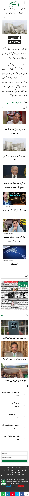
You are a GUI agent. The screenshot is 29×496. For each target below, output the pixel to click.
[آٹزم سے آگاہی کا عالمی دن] (24, 417)
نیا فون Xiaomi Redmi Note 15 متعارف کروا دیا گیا (14, 338)
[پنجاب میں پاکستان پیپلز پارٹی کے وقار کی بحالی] (24, 439)
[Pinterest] (7, 470)
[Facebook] (24, 470)
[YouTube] (17, 470)
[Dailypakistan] (12, 4)
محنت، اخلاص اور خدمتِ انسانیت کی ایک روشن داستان (10, 427)
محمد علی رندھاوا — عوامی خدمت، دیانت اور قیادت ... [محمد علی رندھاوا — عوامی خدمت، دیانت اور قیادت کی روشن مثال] (10, 394)
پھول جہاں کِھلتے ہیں (15, 403)
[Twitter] (21, 470)
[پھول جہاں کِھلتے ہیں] (24, 406)
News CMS (14, 486)
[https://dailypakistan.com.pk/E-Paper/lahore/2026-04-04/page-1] (14, 295)
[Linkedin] (11, 470)
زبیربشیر (18, 417)
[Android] (14, 472)
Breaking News (17, 102)
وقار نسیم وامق (17, 406)
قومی (24, 102)
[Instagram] (14, 470)
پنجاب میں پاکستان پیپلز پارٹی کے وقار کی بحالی (11, 438)
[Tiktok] (4, 470)
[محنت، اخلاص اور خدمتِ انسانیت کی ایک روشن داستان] (24, 428)
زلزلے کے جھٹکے (14, 264)
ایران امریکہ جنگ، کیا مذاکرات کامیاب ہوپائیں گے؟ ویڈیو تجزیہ (14, 359)
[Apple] (11, 472)
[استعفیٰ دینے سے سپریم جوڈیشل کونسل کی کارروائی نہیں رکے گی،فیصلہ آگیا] (22, 494)
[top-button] (1, 475)
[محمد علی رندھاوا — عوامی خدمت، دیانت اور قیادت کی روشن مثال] (24, 395)
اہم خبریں (9, 102)
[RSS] (18, 472)
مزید (2, 108)
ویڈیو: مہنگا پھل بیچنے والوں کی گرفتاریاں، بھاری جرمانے (14, 380)
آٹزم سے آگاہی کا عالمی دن (13, 414)
